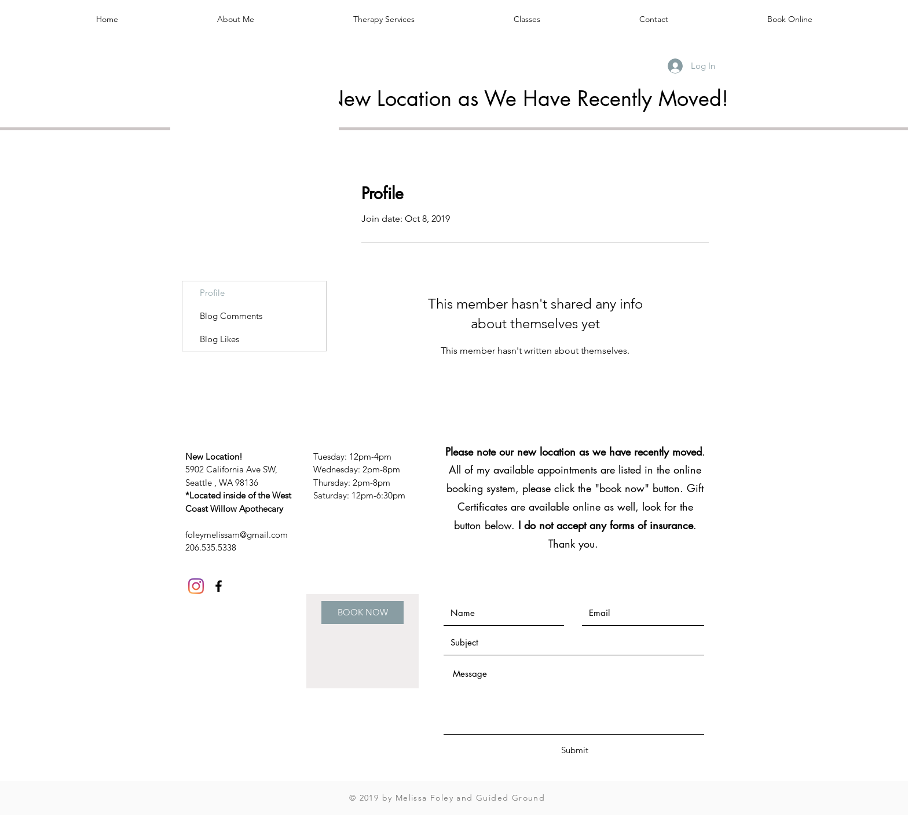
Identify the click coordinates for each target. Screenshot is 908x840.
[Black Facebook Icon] (218, 586)
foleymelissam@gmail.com (236, 534)
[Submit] (574, 750)
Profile (212, 292)
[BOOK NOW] (362, 612)
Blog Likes (219, 338)
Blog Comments (231, 315)
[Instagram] (196, 586)
